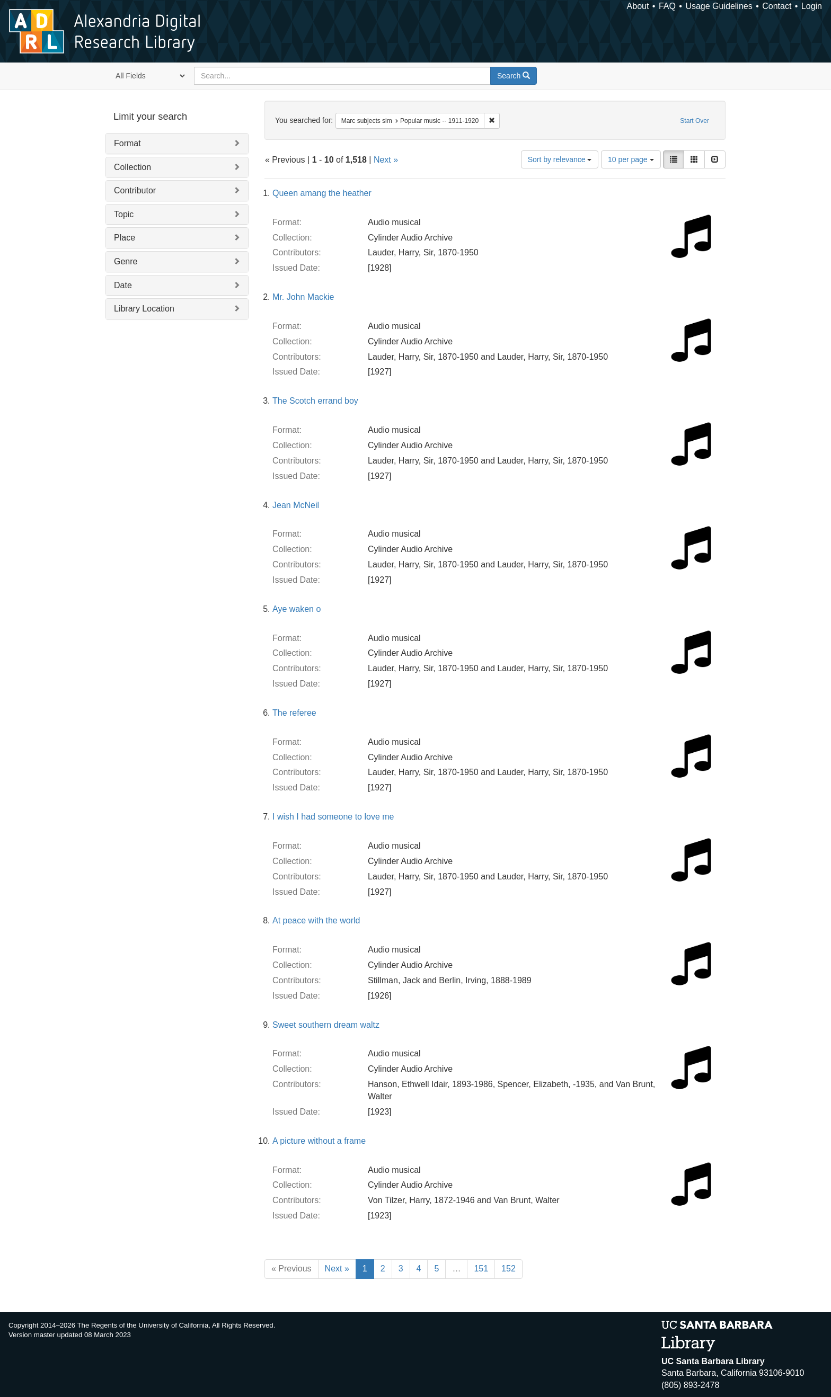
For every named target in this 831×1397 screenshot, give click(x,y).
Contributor (135, 190)
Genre (125, 261)
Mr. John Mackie (303, 296)
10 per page (631, 159)
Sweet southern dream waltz (325, 1024)
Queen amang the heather (322, 193)
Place (124, 237)
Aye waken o (296, 608)
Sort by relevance (560, 159)
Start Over (694, 120)
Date (123, 285)
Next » (386, 159)
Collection (132, 167)
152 (508, 1268)
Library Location (144, 308)
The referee (294, 712)
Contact (776, 6)
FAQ (667, 6)
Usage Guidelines (718, 6)
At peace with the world (316, 920)
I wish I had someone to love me (333, 816)
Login (811, 6)
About (638, 6)
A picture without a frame (319, 1140)
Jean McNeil (295, 505)
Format (127, 143)
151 (481, 1268)
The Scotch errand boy (315, 400)
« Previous (291, 1268)
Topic (124, 214)
